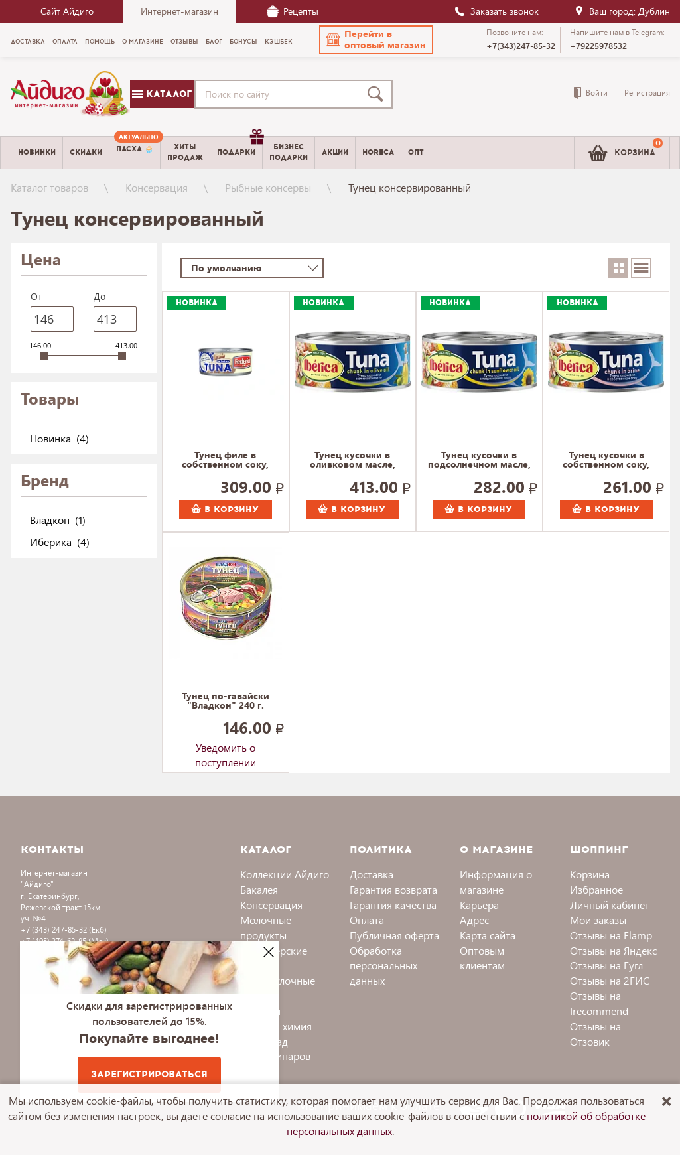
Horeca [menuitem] (378, 152)
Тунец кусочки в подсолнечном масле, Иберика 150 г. (479, 460)
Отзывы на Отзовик (595, 1033)
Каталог (162, 94)
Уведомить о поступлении (225, 750)
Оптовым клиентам (482, 958)
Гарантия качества (393, 905)
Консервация (156, 187)
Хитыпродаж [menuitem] (185, 152)
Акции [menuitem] (335, 152)
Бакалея (259, 889)
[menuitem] (134, 153)
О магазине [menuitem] (142, 41)
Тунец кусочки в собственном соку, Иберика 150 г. (606, 460)
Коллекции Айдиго (284, 874)
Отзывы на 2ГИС (609, 980)
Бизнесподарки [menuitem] (288, 152)
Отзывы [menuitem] (184, 41)
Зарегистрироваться (149, 1074)
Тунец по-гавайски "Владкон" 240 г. (225, 701)
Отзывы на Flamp (611, 935)
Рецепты (292, 11)
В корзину (225, 509)
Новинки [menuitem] (37, 152)
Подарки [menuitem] (239, 147)
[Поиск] (378, 94)
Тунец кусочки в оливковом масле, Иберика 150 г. (352, 460)
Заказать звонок (496, 11)
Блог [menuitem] (214, 41)
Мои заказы (598, 920)
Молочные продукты (265, 927)
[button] (376, 39)
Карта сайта (487, 935)
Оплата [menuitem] (65, 41)
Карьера (479, 905)
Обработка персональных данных (383, 965)
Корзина (590, 874)
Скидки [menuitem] (86, 152)
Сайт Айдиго (67, 11)
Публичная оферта (394, 935)
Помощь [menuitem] (100, 41)
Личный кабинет (609, 905)
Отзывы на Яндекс (613, 950)
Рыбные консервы (268, 187)
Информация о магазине (496, 881)
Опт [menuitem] (416, 152)
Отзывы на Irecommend (599, 1003)
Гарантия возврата (393, 889)
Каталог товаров (49, 187)
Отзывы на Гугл (606, 965)
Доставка (371, 874)
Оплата (367, 920)
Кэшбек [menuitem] (279, 41)
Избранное (596, 889)
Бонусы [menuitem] (243, 41)
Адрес (474, 920)
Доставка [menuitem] (28, 41)
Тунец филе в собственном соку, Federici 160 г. (225, 460)
